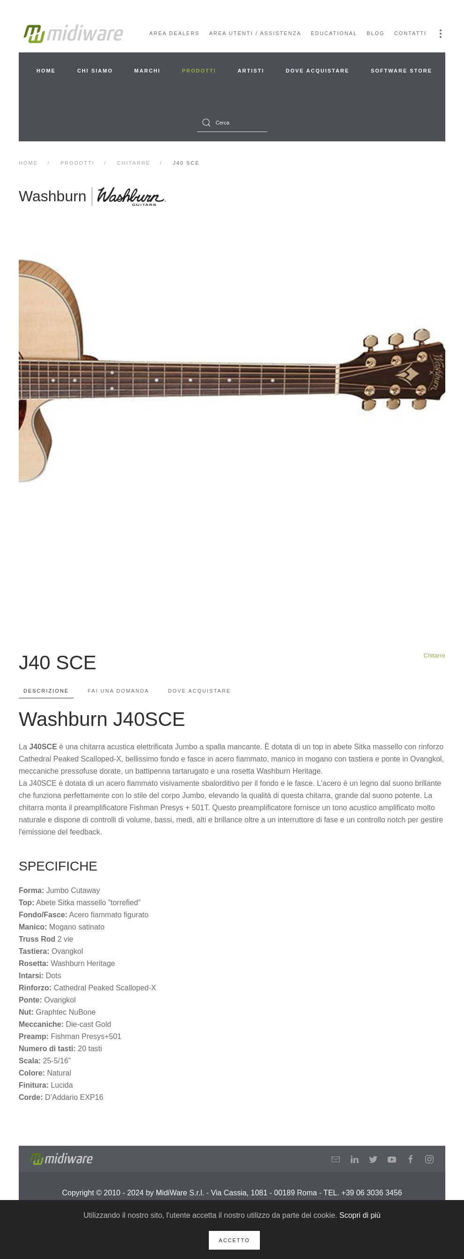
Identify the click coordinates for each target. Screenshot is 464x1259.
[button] (440, 33)
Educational (334, 33)
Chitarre (434, 655)
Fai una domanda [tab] (118, 691)
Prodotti (199, 70)
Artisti (251, 70)
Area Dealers (174, 33)
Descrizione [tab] (46, 691)
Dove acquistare (317, 70)
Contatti (410, 33)
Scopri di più (360, 1215)
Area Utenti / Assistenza (255, 33)
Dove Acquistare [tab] (199, 691)
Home (46, 70)
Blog (376, 33)
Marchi (147, 70)
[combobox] (232, 122)
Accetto (234, 1240)
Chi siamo (95, 70)
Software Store (401, 70)
